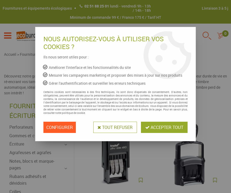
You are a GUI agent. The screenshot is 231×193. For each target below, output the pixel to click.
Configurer (59, 127)
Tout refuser (115, 127)
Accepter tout (164, 127)
